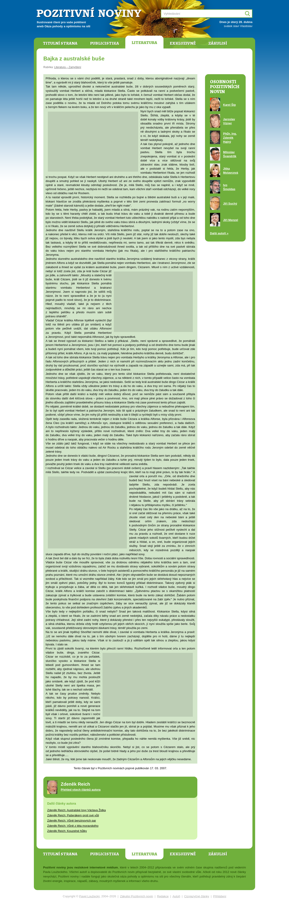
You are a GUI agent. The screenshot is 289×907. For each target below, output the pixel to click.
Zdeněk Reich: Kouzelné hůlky (67, 831)
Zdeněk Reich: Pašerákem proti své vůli (73, 815)
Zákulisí (217, 43)
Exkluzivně (183, 43)
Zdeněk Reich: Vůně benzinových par (71, 820)
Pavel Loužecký (89, 896)
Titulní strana (60, 43)
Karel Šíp (229, 104)
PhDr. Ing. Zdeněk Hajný (230, 137)
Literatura (144, 43)
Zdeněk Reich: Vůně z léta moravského (72, 825)
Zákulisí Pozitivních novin (136, 896)
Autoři (176, 896)
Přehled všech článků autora (80, 789)
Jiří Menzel (230, 220)
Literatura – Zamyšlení (67, 67)
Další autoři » (219, 233)
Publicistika (104, 43)
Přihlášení (219, 896)
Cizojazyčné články (196, 896)
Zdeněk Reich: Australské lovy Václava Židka (76, 810)
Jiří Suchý (230, 203)
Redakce (163, 896)
